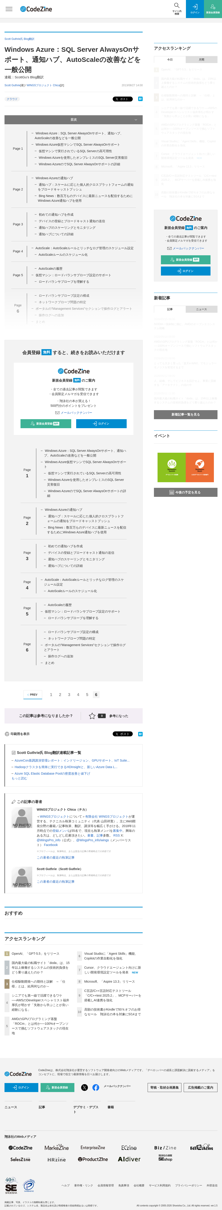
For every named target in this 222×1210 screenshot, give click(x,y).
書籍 (111, 1107)
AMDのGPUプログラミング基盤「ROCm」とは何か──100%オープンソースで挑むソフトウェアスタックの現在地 (188, 128)
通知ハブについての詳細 (56, 234)
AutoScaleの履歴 (50, 268)
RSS (116, 835)
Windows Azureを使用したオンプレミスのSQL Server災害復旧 (83, 157)
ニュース (201, 309)
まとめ (49, 663)
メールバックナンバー (73, 412)
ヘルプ (66, 1185)
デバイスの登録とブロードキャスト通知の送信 (72, 221)
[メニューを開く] (9, 9)
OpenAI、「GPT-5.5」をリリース (36, 953)
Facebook (51, 845)
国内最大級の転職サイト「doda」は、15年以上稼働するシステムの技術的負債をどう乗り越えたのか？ (41, 967)
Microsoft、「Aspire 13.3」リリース (109, 981)
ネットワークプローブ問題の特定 (71, 638)
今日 (170, 59)
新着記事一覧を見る (186, 414)
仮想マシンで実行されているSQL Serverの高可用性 (75, 151)
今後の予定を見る (185, 492)
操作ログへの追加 (60, 656)
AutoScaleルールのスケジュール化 (63, 254)
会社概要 (139, 1185)
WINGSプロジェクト (54, 816)
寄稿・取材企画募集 (164, 1087)
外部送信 (212, 1185)
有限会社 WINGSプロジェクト (106, 816)
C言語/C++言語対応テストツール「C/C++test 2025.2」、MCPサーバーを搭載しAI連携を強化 (112, 995)
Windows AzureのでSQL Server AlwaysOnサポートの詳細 (79, 164)
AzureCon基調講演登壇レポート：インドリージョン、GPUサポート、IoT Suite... (72, 760)
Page (18, 148)
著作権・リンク (83, 1185)
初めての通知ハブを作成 (56, 214)
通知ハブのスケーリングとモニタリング (67, 227)
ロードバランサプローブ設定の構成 (73, 632)
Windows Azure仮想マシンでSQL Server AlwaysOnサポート (78, 144)
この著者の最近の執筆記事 (56, 857)
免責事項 (123, 1185)
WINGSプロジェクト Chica (43, 85)
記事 (100, 835)
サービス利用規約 (160, 1185)
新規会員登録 (45, 423)
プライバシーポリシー (188, 1185)
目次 (104, 120)
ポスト (121, 99)
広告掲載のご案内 (200, 1087)
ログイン (100, 423)
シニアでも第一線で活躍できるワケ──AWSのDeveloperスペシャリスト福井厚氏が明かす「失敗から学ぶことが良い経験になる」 (189, 112)
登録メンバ (60, 830)
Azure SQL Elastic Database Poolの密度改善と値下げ (52, 773)
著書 (90, 835)
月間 (201, 59)
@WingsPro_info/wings (92, 840)
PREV (31, 695)
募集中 (117, 830)
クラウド (12, 99)
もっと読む (19, 778)
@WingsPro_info (48, 840)
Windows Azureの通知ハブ (54, 178)
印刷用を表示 (17, 734)
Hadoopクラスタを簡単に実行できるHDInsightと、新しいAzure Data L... (66, 767)
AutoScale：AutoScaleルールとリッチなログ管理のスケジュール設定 (84, 248)
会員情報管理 (106, 1185)
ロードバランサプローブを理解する (64, 281)
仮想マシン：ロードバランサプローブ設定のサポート (73, 275)
